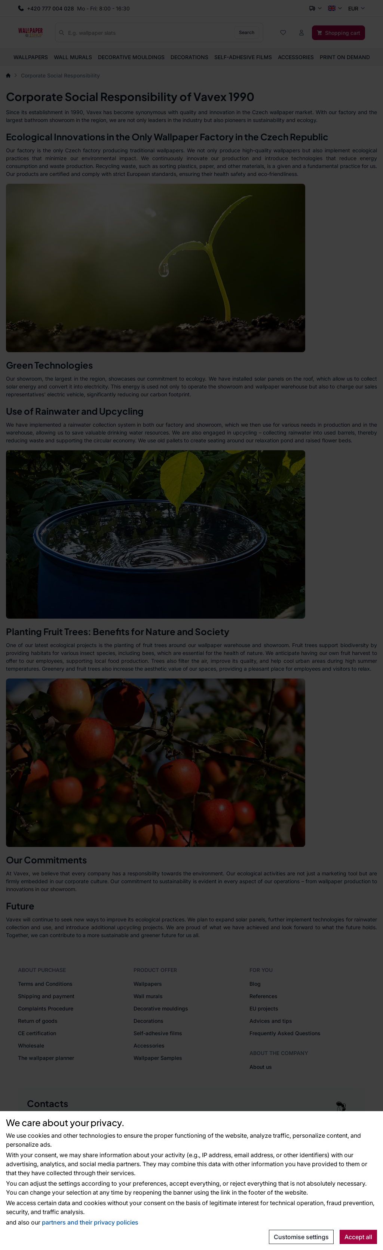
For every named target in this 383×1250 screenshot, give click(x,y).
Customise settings (301, 1237)
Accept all (358, 1237)
